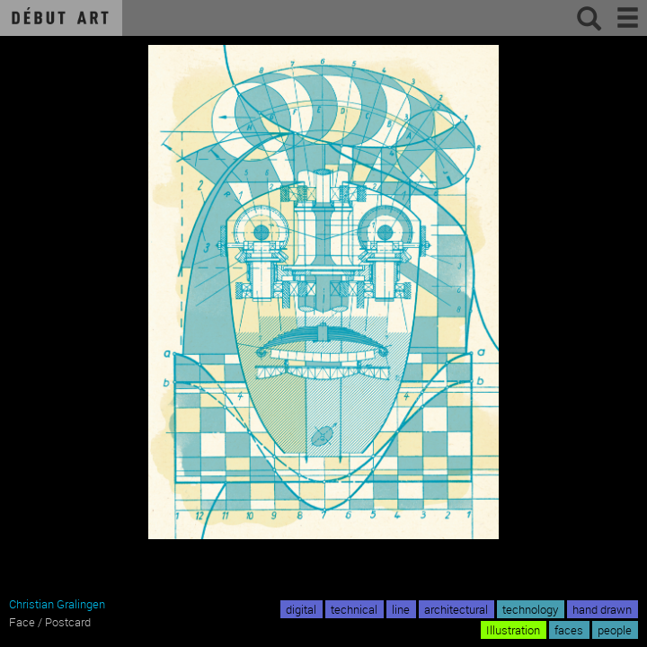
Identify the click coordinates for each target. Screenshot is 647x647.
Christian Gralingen (57, 604)
